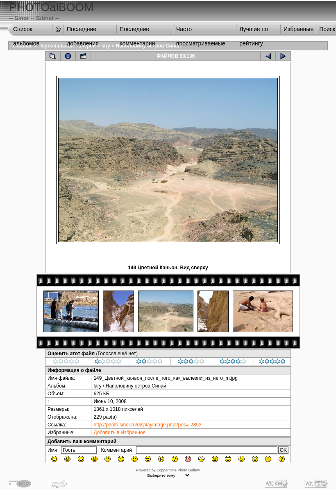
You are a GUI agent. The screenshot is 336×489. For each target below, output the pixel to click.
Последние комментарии (137, 31)
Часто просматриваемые (200, 31)
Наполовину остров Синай (136, 386)
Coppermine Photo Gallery (178, 470)
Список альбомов (26, 31)
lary (105, 46)
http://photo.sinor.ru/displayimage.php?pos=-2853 (147, 425)
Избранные (298, 29)
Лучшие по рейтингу (253, 31)
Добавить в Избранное (119, 432)
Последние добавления (83, 31)
